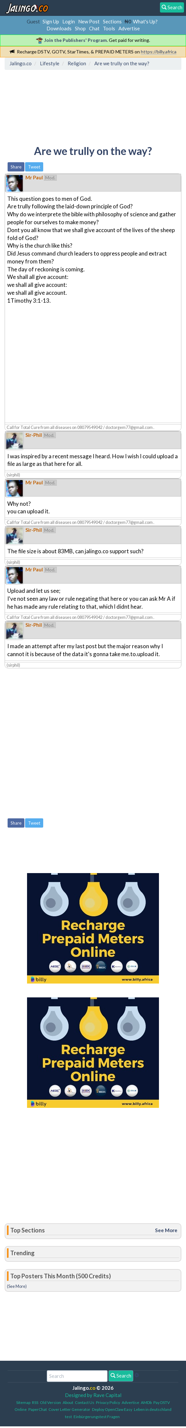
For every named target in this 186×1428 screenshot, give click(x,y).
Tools (109, 28)
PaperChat (37, 1409)
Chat (94, 28)
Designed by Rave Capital (93, 1395)
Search (120, 1376)
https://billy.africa (158, 51)
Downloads (59, 28)
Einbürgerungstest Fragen (97, 1416)
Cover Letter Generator (69, 1409)
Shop (80, 28)
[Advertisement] (59, 102)
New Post (89, 21)
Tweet (34, 166)
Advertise (129, 28)
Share (16, 166)
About (68, 1402)
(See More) (17, 1286)
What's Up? (145, 21)
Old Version (50, 1402)
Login (68, 21)
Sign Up (51, 21)
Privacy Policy (108, 1402)
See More (166, 1230)
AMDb (146, 1402)
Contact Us (84, 1402)
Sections (112, 21)
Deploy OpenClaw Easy (112, 1409)
